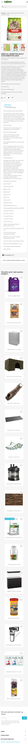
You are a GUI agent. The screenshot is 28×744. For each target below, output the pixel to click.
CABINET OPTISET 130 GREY (14, 349)
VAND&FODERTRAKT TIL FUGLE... (14, 672)
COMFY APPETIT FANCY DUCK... (14, 322)
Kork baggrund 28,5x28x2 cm (14, 510)
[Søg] (14, 6)
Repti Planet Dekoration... (14, 403)
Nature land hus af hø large (14, 376)
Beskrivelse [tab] (7, 105)
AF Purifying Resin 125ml (14, 564)
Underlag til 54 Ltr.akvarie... (14, 430)
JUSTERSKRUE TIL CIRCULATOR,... (14, 645)
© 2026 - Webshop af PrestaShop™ (10, 742)
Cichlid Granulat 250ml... (14, 618)
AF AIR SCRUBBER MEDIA (14, 296)
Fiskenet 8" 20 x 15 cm (14, 457)
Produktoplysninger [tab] (10, 107)
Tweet (8, 97)
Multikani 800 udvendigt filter (14, 484)
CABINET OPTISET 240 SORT (14, 591)
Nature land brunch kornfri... (14, 698)
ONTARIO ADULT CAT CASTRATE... (14, 537)
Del (4, 97)
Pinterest (12, 97)
